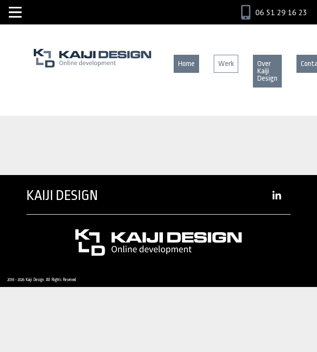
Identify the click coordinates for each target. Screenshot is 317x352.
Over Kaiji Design (267, 71)
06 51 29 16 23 (281, 12)
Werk (226, 64)
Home (186, 64)
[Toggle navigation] (15, 12)
